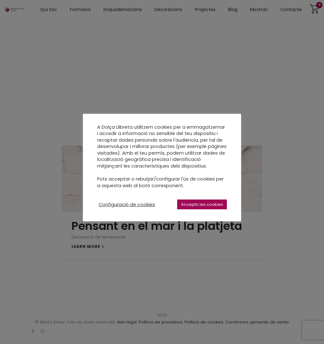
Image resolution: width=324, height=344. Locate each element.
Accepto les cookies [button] (202, 204)
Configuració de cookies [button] (127, 204)
